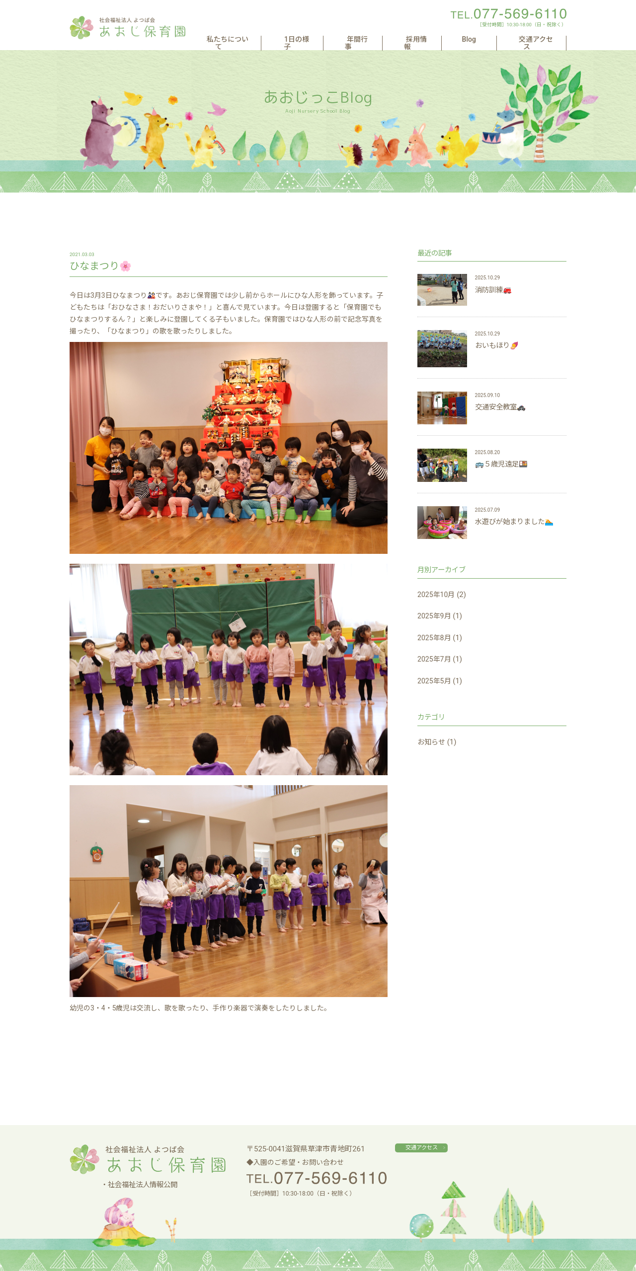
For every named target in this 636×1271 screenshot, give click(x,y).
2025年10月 (437, 594)
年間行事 (390, 39)
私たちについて (275, 39)
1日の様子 (338, 39)
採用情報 (441, 39)
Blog (484, 39)
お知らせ (432, 741)
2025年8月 (435, 637)
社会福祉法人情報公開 (142, 1185)
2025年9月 (435, 615)
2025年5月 (435, 680)
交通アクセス (534, 39)
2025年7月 (435, 659)
